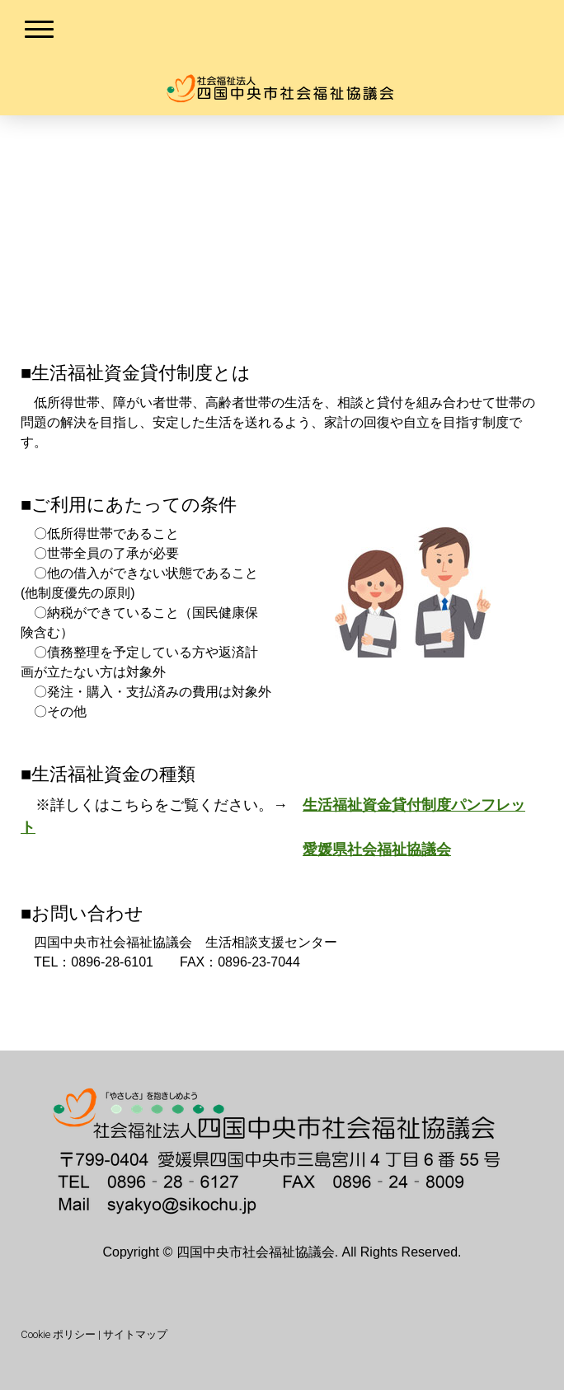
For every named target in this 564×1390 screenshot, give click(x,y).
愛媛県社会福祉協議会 (377, 849)
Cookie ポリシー (58, 1334)
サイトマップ (135, 1334)
